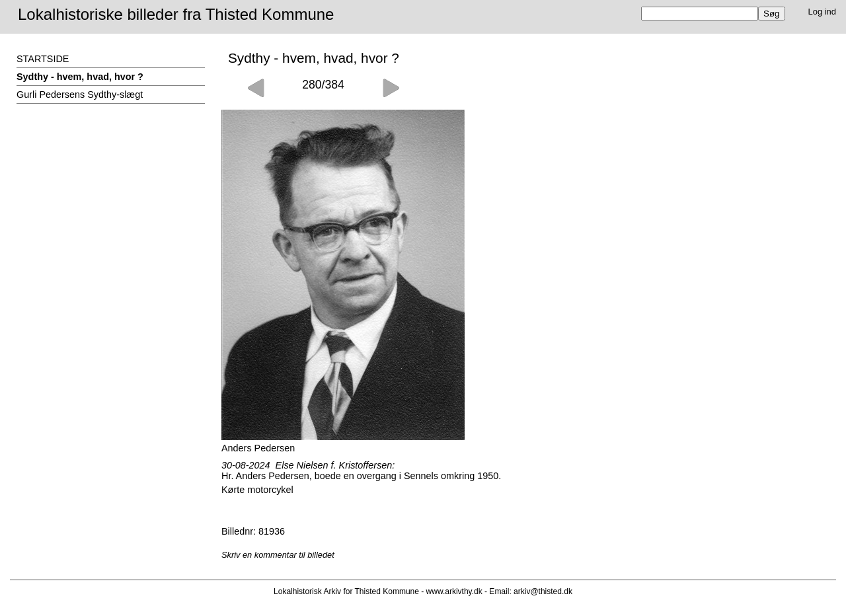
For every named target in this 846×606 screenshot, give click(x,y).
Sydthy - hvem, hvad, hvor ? (80, 76)
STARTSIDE (43, 59)
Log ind (822, 12)
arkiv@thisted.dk (543, 591)
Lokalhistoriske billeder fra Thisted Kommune (176, 14)
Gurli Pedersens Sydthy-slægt (80, 94)
